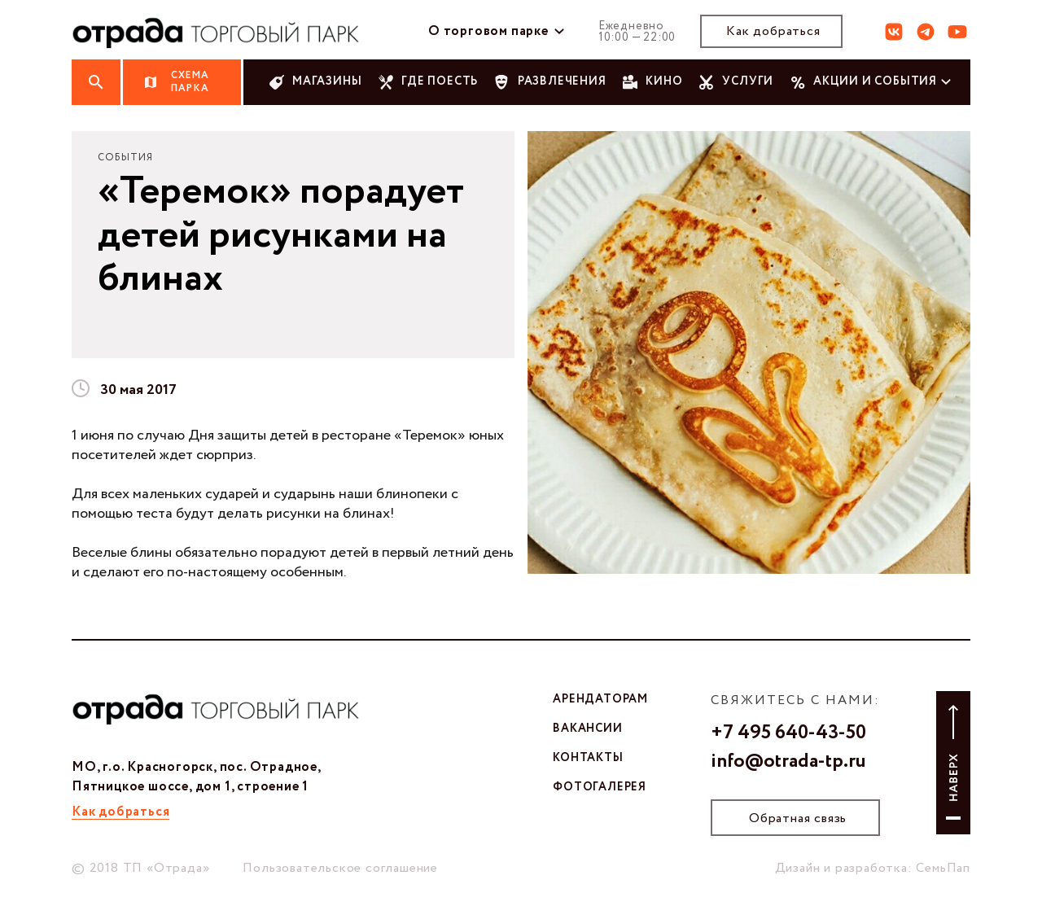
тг (926, 32)
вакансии (587, 728)
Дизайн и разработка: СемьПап (872, 868)
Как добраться (773, 31)
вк (894, 32)
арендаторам (600, 699)
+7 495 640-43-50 (788, 733)
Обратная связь (798, 818)
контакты (588, 758)
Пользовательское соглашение (340, 868)
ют (957, 32)
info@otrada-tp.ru (788, 762)
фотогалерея (599, 787)
